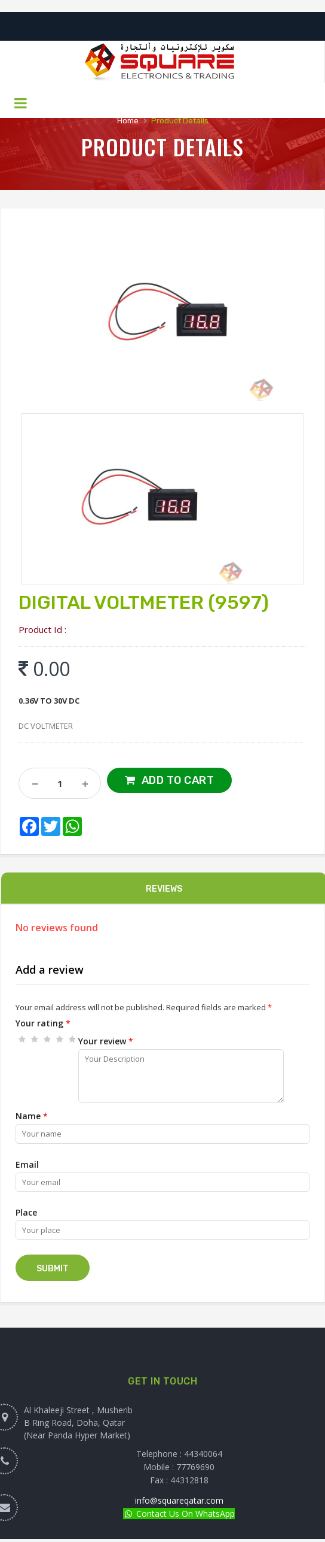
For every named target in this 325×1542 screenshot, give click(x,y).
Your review (105, 1041)
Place (26, 1212)
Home (128, 120)
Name (32, 1116)
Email (27, 1164)
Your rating (43, 1023)
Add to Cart (178, 780)
